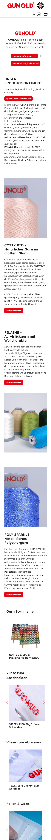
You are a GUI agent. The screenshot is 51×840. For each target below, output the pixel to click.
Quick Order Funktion (16, 98)
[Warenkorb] (45, 14)
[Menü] (7, 14)
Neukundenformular (22, 56)
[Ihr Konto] (39, 14)
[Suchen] (33, 14)
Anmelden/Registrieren (24, 63)
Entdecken (12, 310)
